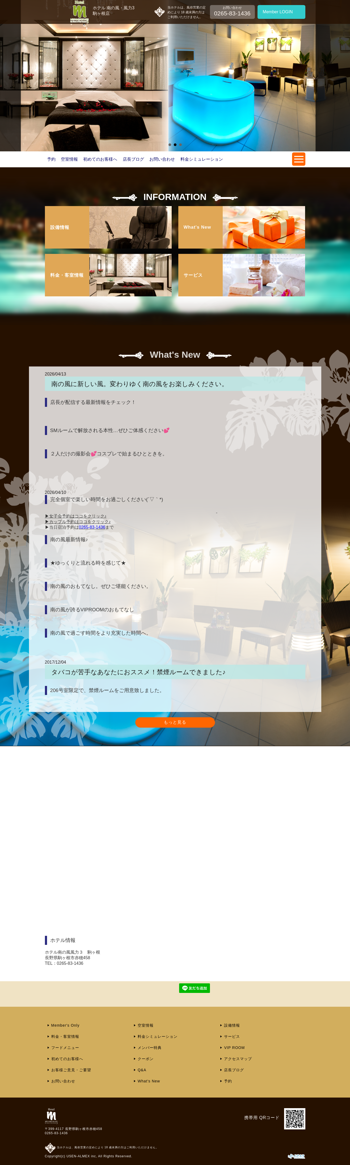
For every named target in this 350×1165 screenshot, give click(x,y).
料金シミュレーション (201, 159)
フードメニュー (65, 1047)
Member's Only (65, 1025)
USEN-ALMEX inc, (81, 1156)
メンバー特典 (150, 1047)
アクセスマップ (238, 1059)
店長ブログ (133, 159)
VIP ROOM (234, 1047)
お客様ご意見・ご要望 (71, 1070)
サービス (232, 1036)
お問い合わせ (162, 159)
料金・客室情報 (65, 1036)
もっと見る (175, 722)
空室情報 (69, 159)
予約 (51, 159)
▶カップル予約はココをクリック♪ (78, 521)
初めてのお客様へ (100, 159)
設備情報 (232, 1025)
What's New (149, 1081)
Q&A (142, 1070)
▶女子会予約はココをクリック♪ (76, 516)
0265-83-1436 (56, 1133)
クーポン (146, 1059)
